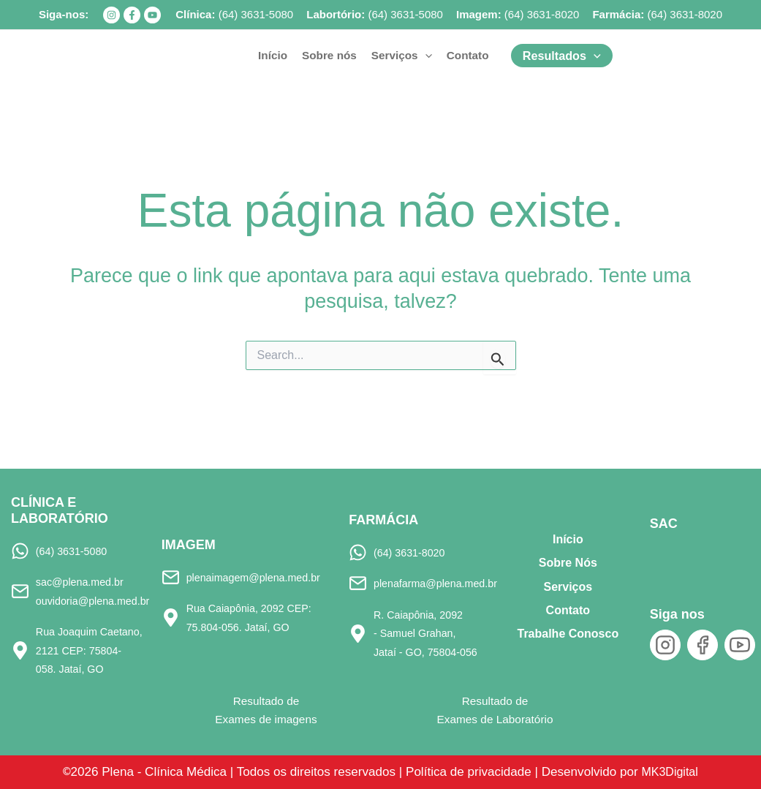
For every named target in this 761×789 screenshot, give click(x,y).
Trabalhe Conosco (567, 632)
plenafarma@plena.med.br (440, 581)
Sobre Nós (568, 561)
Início (568, 538)
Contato (568, 609)
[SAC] (674, 555)
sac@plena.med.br (83, 580)
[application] (425, 55)
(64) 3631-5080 (256, 14)
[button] (401, 55)
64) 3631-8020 (686, 14)
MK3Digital (685, 770)
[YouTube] (152, 15)
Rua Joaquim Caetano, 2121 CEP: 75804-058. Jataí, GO (90, 649)
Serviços (567, 584)
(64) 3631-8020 (542, 14)
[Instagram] (111, 15)
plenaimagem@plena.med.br (258, 575)
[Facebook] (132, 15)
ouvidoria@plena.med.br (97, 599)
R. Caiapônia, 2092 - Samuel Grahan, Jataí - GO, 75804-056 (429, 632)
